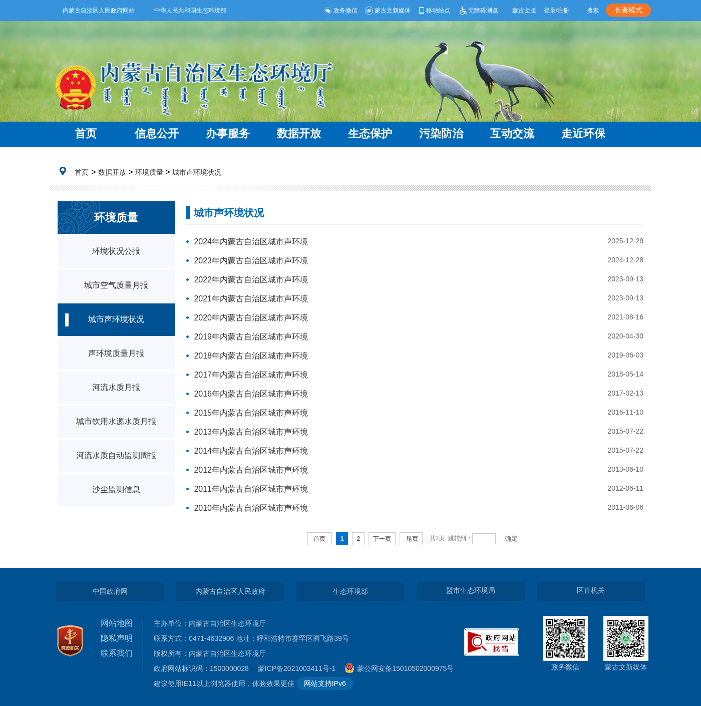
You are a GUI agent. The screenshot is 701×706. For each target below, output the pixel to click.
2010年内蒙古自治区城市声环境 (251, 508)
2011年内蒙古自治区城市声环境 (251, 489)
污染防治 (441, 133)
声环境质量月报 (116, 353)
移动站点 (434, 11)
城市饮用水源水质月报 (116, 421)
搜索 (593, 10)
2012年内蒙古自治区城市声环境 (251, 470)
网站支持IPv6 (325, 683)
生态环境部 (350, 591)
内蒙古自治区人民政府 (230, 591)
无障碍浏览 (478, 11)
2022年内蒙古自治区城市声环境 (251, 279)
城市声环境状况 (196, 172)
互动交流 (512, 133)
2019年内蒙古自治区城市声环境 (251, 336)
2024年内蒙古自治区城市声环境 (251, 241)
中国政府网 (110, 591)
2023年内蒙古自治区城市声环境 (251, 260)
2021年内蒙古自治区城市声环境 (251, 298)
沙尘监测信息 (116, 489)
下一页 (382, 538)
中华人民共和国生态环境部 (190, 10)
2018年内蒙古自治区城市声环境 (251, 355)
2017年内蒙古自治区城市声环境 (251, 375)
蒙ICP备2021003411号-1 (299, 668)
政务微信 (341, 11)
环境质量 (149, 172)
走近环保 (583, 133)
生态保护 (370, 133)
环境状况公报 (116, 251)
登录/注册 (556, 10)
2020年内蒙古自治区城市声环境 (251, 317)
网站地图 (117, 623)
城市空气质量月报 (116, 285)
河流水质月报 (116, 387)
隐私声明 (117, 638)
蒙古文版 (524, 10)
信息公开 (157, 133)
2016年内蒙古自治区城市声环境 (251, 394)
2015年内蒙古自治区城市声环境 (251, 413)
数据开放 (299, 133)
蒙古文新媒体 (388, 11)
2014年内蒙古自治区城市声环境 (251, 451)
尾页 (412, 538)
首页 (86, 133)
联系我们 (117, 653)
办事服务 (228, 133)
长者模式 (628, 10)
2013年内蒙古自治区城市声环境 (251, 432)
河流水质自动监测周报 (116, 455)
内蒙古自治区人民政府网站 (99, 10)
